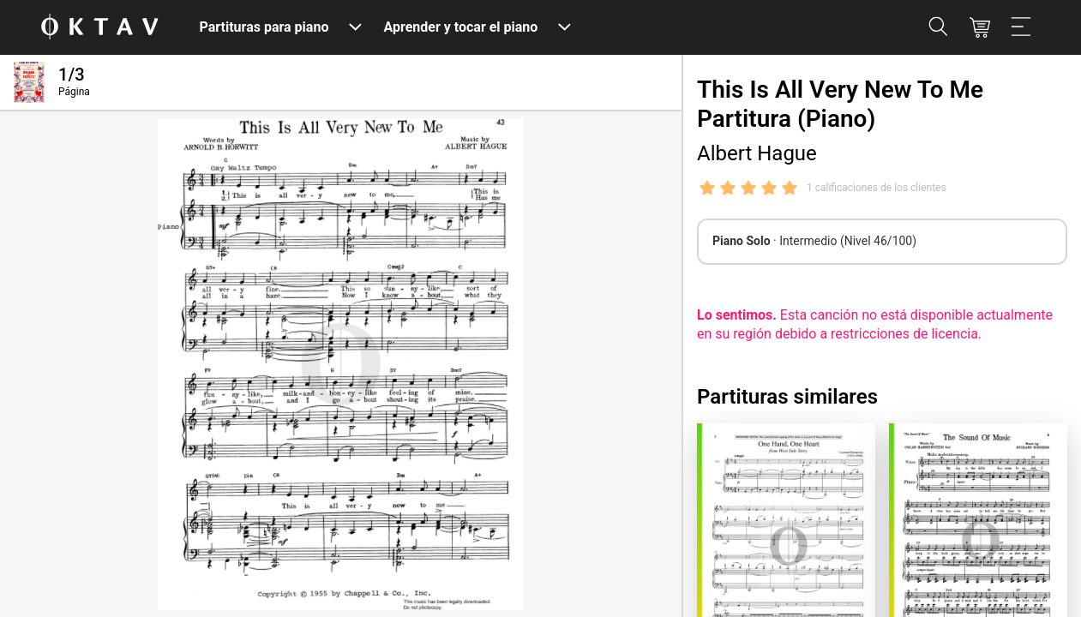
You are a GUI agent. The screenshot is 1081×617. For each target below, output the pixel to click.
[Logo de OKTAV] (99, 28)
